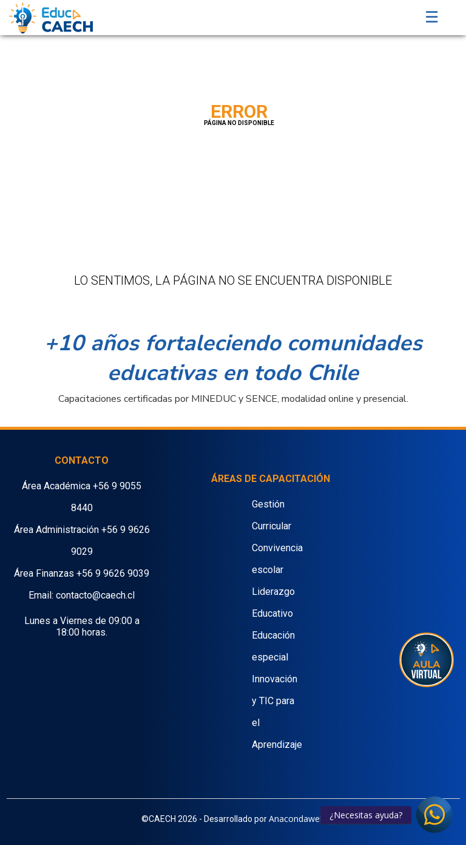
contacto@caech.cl (95, 595)
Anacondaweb (297, 818)
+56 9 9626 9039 (112, 573)
